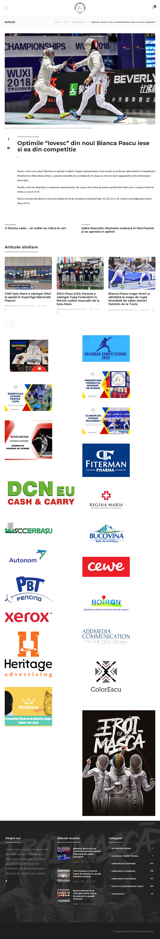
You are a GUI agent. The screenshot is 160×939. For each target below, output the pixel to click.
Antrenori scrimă (132, 848)
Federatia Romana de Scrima (17, 306)
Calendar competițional (132, 856)
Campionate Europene (132, 863)
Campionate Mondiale (28, 136)
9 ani (135, 310)
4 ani (32, 306)
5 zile (75, 904)
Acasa (57, 22)
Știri (65, 22)
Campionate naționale (19, 285)
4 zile (75, 862)
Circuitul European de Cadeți (132, 886)
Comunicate (132, 894)
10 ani (84, 309)
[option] (28, 284)
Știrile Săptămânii (79, 22)
